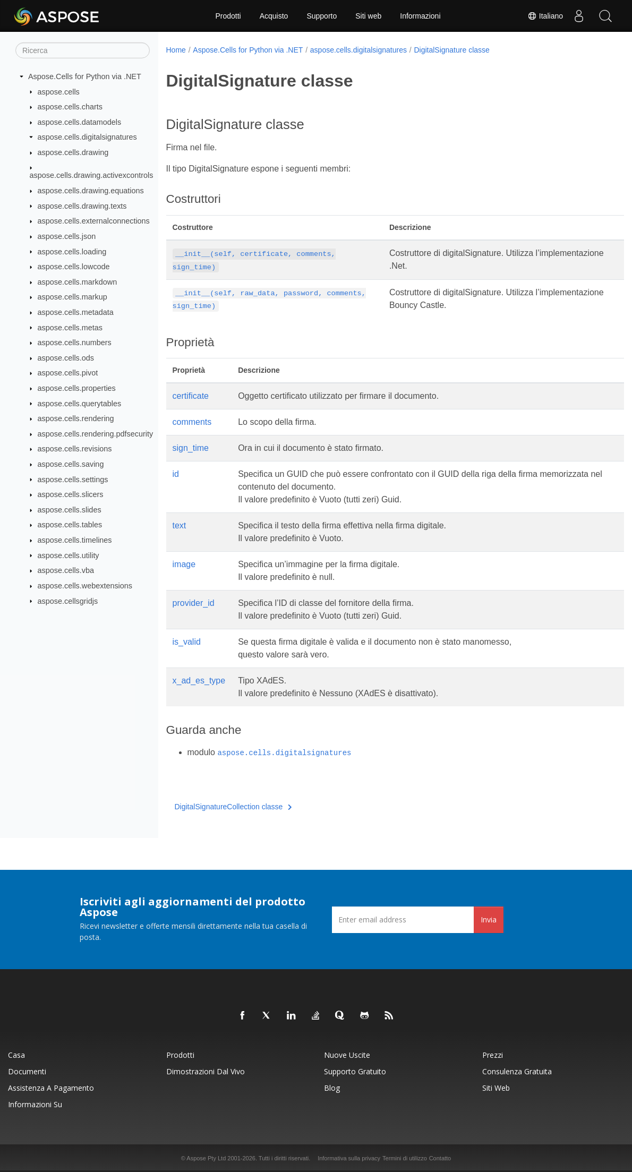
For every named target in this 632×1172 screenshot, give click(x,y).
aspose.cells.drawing (73, 152)
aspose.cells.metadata (76, 312)
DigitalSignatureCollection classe (233, 806)
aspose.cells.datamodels (80, 122)
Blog (332, 1088)
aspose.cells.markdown (77, 282)
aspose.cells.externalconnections (94, 221)
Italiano (545, 16)
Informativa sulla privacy (349, 1158)
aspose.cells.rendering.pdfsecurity (95, 434)
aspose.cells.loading (72, 251)
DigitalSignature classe (451, 50)
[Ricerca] (82, 50)
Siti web (368, 16)
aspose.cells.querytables (80, 403)
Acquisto (274, 16)
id (176, 473)
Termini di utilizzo (404, 1158)
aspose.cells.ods (66, 358)
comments (192, 421)
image (184, 564)
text (179, 525)
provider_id (194, 603)
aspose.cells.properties (77, 388)
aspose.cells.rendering (76, 418)
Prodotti (228, 16)
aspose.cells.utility (68, 555)
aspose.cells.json (67, 236)
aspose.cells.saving (71, 464)
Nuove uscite (347, 1055)
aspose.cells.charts (70, 106)
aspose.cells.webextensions (85, 585)
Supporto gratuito (355, 1071)
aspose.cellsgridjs (68, 600)
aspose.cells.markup (72, 297)
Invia (489, 919)
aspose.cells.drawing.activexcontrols (91, 175)
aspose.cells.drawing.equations (91, 190)
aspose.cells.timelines (75, 540)
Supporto (321, 16)
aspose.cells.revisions (75, 448)
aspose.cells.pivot (68, 373)
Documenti (27, 1071)
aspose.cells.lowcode (74, 266)
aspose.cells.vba (66, 570)
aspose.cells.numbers (75, 342)
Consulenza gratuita (517, 1071)
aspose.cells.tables (70, 524)
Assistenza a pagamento (51, 1088)
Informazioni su (35, 1104)
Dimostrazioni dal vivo (205, 1071)
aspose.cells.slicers (71, 494)
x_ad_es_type (199, 680)
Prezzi (492, 1055)
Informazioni (420, 16)
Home (176, 50)
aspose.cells (59, 91)
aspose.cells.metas (70, 327)
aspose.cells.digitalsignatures (87, 137)
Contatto (440, 1158)
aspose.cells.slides (69, 510)
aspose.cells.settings (73, 479)
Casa (16, 1055)
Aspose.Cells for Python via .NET (84, 76)
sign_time (191, 447)
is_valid (187, 641)
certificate (191, 395)
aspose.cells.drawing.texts (82, 205)
